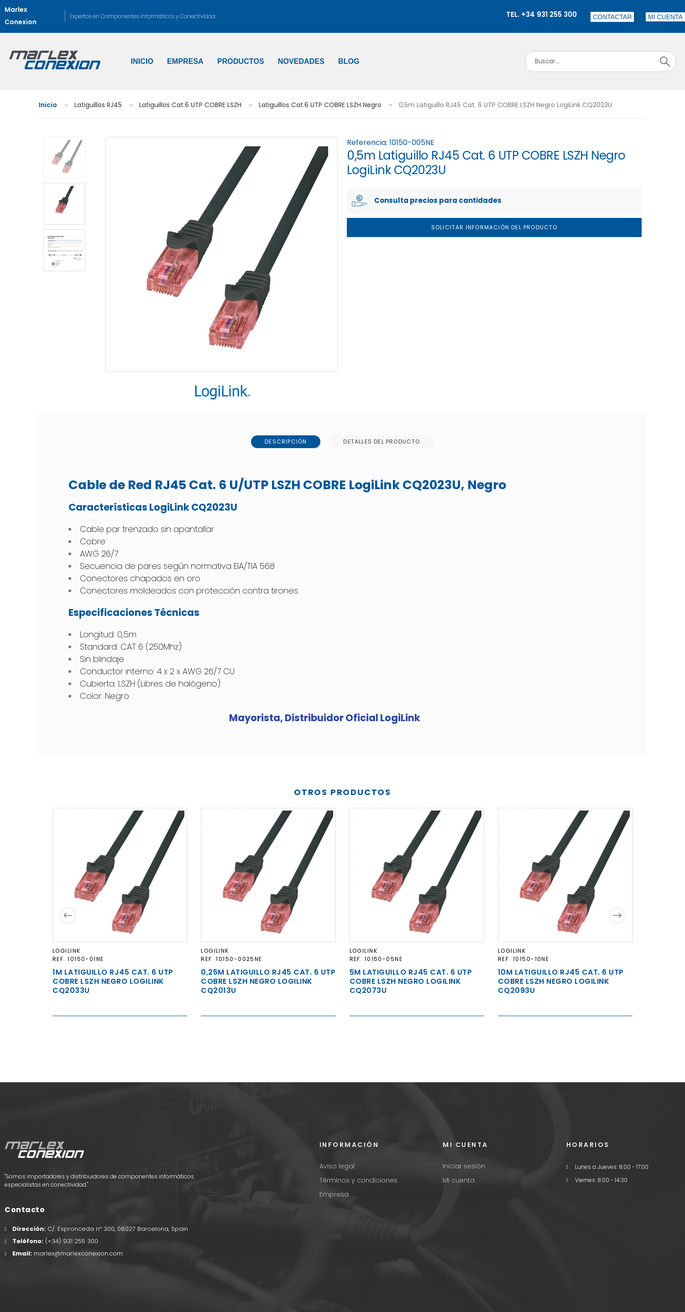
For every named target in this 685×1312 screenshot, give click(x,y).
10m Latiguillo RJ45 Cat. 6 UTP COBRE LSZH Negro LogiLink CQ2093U (561, 981)
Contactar (612, 17)
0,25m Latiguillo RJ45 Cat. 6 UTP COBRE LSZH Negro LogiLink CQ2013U (268, 981)
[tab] (285, 441)
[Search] (600, 61)
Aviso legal (337, 1166)
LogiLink (66, 951)
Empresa (334, 1194)
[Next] (617, 915)
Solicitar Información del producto (494, 227)
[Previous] (68, 915)
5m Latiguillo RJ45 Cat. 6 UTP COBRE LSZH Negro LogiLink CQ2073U (411, 981)
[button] (665, 16)
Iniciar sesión (464, 1166)
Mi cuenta (459, 1180)
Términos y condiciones (358, 1180)
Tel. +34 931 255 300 (541, 14)
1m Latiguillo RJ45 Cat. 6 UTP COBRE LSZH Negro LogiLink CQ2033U (112, 981)
